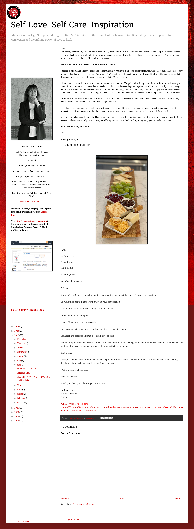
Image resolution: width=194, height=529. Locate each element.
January (20, 402)
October (21, 347)
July (19, 360)
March (20, 394)
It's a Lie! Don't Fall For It (28, 368)
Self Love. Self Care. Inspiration (72, 25)
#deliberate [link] (175, 407)
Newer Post (66, 498)
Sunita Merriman (24, 521)
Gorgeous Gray (23, 373)
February (21, 398)
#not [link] (161, 407)
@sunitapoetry (74, 519)
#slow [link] (109, 407)
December (22, 339)
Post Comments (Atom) (83, 504)
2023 (16, 331)
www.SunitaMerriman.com (32, 201)
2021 (16, 408)
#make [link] (136, 407)
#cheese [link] (75, 410)
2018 (16, 420)
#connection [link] (99, 407)
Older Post (177, 498)
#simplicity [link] (91, 410)
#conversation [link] (125, 407)
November (22, 343)
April (19, 389)
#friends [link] (89, 407)
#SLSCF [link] (65, 403)
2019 (16, 416)
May (19, 385)
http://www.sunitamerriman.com (31, 221)
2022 (16, 335)
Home (122, 498)
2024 (16, 326)
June (19, 365)
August (20, 356)
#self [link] (71, 403)
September (22, 352)
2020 (16, 412)
